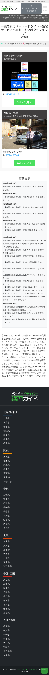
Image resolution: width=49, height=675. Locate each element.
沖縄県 (6, 655)
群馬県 (6, 464)
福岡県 (6, 626)
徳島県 (6, 600)
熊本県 (6, 638)
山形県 (6, 439)
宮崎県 (6, 647)
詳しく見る (24, 102)
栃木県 (6, 460)
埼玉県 (6, 469)
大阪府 (6, 553)
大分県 (6, 642)
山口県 (6, 596)
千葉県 (6, 473)
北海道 (6, 418)
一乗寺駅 (6, 186)
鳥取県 (6, 579)
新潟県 (6, 494)
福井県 (6, 507)
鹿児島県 (7, 651)
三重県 (6, 541)
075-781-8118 (12, 94)
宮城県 (6, 430)
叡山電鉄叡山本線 (41, 15)
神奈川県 (7, 481)
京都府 (32, 15)
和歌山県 (7, 566)
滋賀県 (6, 545)
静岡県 (6, 523)
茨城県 (6, 456)
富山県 (6, 499)
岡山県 (6, 588)
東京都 (6, 477)
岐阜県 (6, 519)
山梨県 (6, 511)
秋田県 (6, 434)
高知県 (6, 612)
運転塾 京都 (11, 113)
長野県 (6, 515)
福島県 (6, 443)
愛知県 (6, 528)
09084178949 (12, 155)
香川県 (6, 604)
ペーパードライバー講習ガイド (19, 15)
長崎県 (6, 634)
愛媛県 (6, 608)
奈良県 (6, 562)
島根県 (6, 583)
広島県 (6, 592)
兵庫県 (6, 558)
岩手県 (6, 426)
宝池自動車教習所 (13, 55)
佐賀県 (6, 630)
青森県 (6, 422)
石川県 (6, 503)
